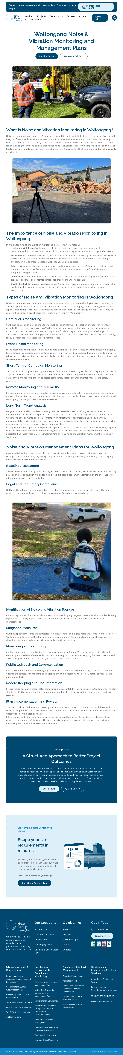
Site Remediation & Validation (19, 1002)
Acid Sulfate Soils (13, 1017)
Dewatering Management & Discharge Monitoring (47, 1029)
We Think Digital (109, 1051)
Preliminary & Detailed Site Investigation (17, 996)
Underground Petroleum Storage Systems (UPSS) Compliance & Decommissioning (45, 1010)
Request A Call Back (74, 56)
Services (28, 16)
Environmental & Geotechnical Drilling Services (104, 988)
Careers (71, 16)
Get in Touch (49, 788)
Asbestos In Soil (70, 981)
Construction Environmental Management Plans (47, 983)
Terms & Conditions (57, 1051)
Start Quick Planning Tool (34, 883)
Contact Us (99, 17)
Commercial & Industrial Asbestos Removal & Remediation (73, 988)
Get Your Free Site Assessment (91, 6)
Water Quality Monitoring (46, 1035)
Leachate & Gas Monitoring (46, 1040)
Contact (67, 949)
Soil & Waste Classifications (18, 1012)
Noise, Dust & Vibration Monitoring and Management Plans (45, 993)
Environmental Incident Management (45, 1021)
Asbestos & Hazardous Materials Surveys (73, 998)
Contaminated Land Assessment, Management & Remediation (18, 979)
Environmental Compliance (46, 1001)
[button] (34, 19)
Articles (83, 16)
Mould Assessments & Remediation (72, 1006)
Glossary (72, 1051)
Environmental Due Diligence (18, 1007)
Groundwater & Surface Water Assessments (16, 988)
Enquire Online (46, 56)
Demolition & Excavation (101, 1001)
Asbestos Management (73, 976)
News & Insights (71, 939)
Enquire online (102, 935)
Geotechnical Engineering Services (102, 980)
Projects (41, 16)
